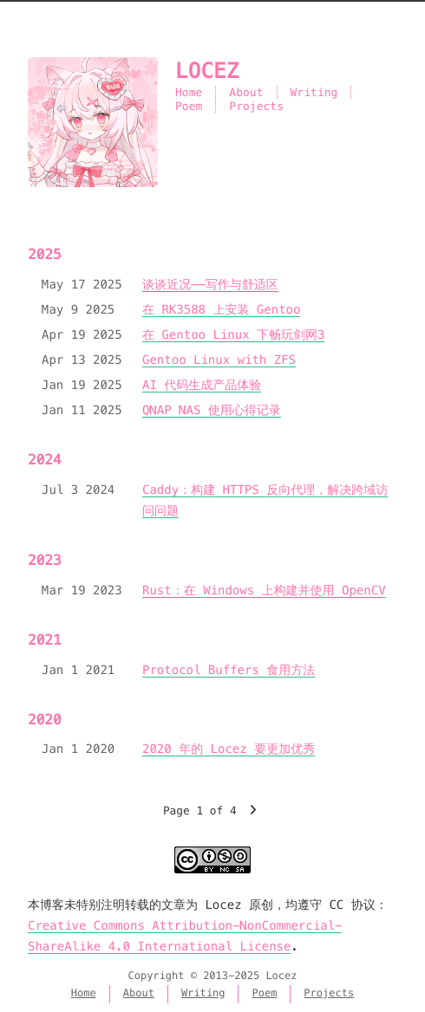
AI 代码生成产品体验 (201, 384)
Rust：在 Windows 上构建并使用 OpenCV (264, 590)
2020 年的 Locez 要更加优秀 (228, 748)
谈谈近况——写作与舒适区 (210, 284)
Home (188, 92)
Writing (314, 92)
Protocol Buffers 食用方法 (228, 670)
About (246, 92)
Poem (188, 106)
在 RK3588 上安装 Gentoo (221, 309)
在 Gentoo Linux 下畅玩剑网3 (233, 334)
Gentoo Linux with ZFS (219, 359)
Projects (256, 106)
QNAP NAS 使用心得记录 (211, 410)
